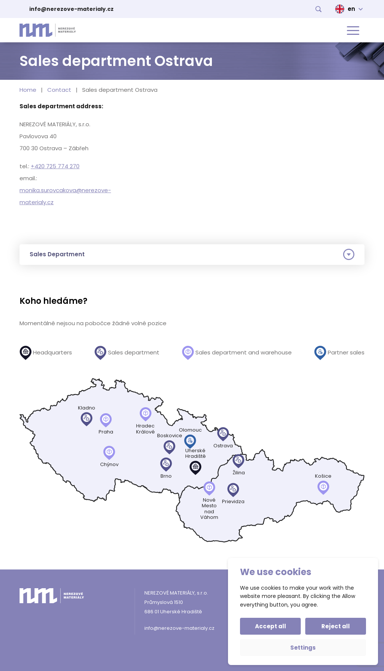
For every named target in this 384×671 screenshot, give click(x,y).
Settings (303, 648)
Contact (59, 90)
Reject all (335, 626)
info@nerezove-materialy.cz (71, 9)
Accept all (270, 626)
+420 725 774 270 (55, 166)
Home (28, 90)
